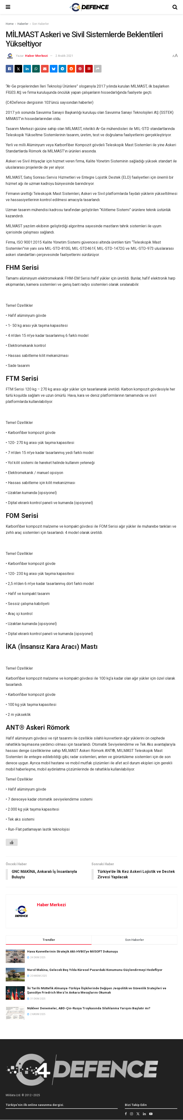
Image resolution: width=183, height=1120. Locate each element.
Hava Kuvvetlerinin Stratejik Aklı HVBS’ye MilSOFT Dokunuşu (72, 951)
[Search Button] (175, 7)
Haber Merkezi (36, 55)
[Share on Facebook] (9, 69)
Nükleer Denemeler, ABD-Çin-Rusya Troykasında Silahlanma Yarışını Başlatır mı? (88, 1008)
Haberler (22, 24)
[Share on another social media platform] (98, 69)
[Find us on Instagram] (131, 1113)
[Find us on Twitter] (138, 1113)
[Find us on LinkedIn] (144, 1113)
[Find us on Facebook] (126, 1113)
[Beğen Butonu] (12, 842)
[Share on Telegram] (62, 69)
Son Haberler (40, 24)
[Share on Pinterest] (80, 69)
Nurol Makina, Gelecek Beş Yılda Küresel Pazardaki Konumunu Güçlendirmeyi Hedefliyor (95, 970)
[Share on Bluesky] (53, 69)
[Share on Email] (45, 69)
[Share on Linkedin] (27, 69)
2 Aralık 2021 (64, 55)
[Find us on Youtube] (150, 1113)
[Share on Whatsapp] (36, 69)
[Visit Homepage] (89, 7)
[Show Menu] (8, 7)
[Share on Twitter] (18, 69)
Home (10, 24)
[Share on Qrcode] (89, 69)
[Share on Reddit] (71, 69)
